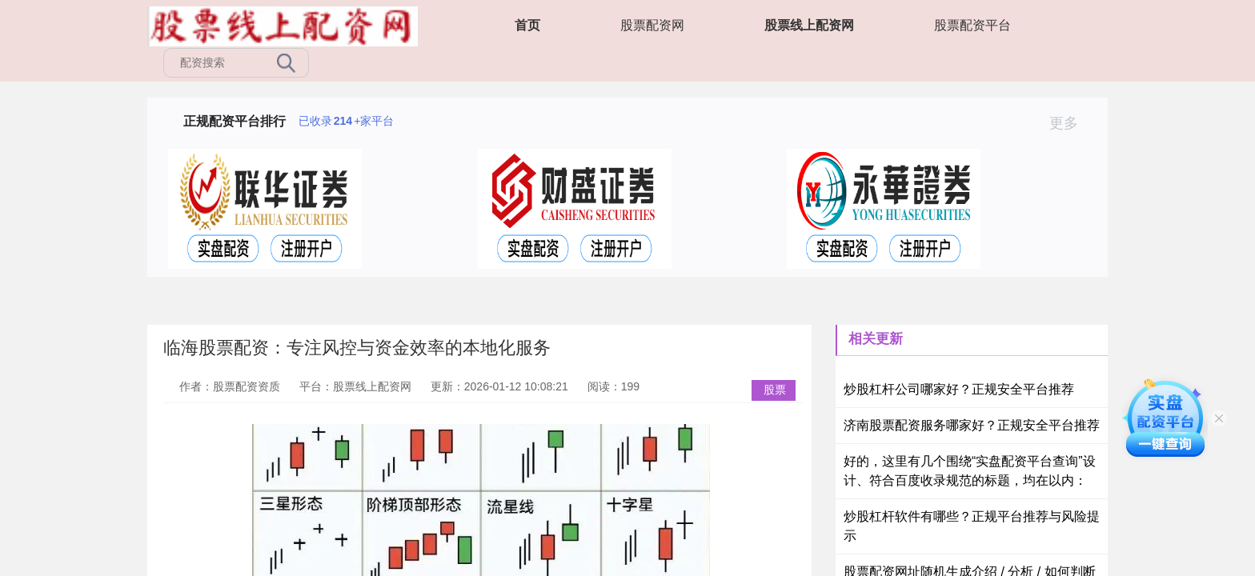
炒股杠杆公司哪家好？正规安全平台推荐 (959, 389)
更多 (1070, 123)
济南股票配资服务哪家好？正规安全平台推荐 (972, 425)
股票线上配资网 (809, 25)
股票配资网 (652, 25)
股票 (775, 389)
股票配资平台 (972, 25)
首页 (527, 25)
